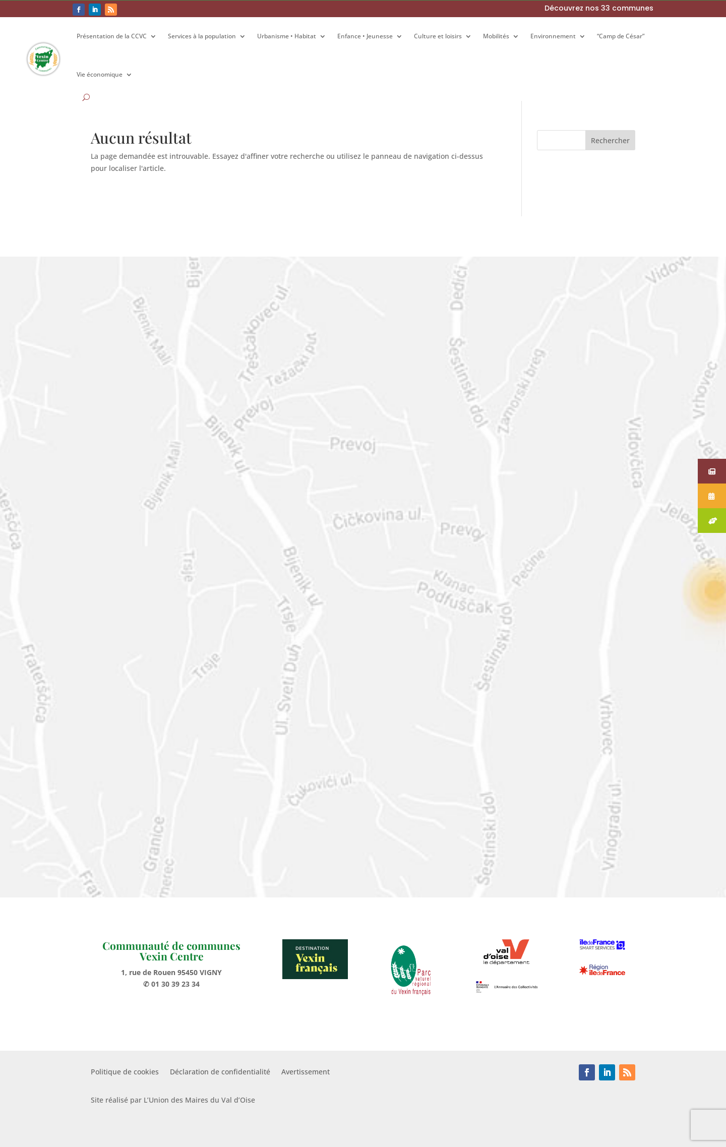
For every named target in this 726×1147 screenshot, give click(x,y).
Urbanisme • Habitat (286, 36)
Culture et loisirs (438, 36)
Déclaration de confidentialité (220, 1072)
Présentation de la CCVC (112, 36)
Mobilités (496, 36)
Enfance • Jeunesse (365, 36)
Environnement (553, 36)
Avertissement (305, 1072)
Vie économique (100, 74)
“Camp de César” (620, 36)
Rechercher (610, 140)
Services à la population (202, 36)
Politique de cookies (125, 1072)
